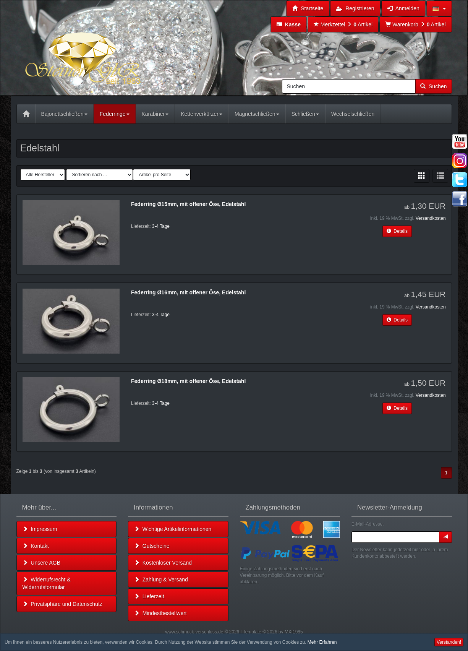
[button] (439, 8)
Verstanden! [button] (449, 642)
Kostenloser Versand (163, 563)
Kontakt (36, 546)
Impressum (40, 529)
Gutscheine (152, 546)
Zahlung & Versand (161, 579)
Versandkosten (431, 218)
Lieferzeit (149, 596)
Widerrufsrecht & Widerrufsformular (47, 583)
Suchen (433, 86)
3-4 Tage (161, 226)
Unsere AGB (42, 563)
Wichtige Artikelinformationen (172, 529)
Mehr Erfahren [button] (322, 642)
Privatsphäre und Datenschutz (62, 604)
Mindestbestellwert (160, 613)
